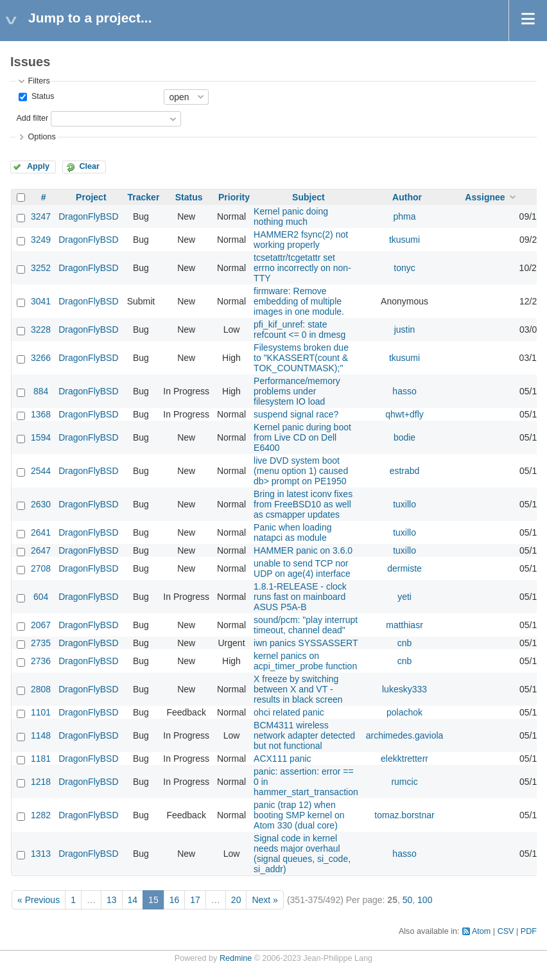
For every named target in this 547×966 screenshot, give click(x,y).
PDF (529, 931)
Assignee (485, 197)
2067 (41, 625)
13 (112, 900)
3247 (41, 216)
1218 (41, 782)
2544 (41, 471)
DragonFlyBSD (88, 216)
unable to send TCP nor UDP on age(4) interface (302, 568)
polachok (404, 712)
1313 (41, 853)
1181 (41, 758)
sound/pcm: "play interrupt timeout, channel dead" (306, 625)
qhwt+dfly (404, 414)
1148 (41, 735)
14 (133, 900)
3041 (41, 301)
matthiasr (404, 625)
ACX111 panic (282, 758)
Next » (264, 900)
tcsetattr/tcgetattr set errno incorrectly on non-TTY (302, 267)
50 (408, 900)
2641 (41, 532)
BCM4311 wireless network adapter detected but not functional (304, 735)
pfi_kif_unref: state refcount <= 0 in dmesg (299, 329)
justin (404, 329)
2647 (41, 550)
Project (91, 197)
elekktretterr (404, 758)
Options (41, 136)
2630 (41, 504)
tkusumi (404, 239)
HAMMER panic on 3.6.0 (303, 550)
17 (195, 900)
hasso (404, 391)
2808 (41, 689)
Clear (89, 166)
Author (407, 197)
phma (405, 216)
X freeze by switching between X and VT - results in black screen (298, 689)
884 (40, 391)
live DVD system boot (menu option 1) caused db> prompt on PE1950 (301, 470)
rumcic (404, 782)
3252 (41, 268)
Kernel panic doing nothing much (291, 216)
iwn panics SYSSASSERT (306, 643)
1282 (41, 815)
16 (174, 900)
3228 (41, 329)
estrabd (405, 471)
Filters (38, 80)
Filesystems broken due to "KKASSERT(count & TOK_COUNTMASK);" (301, 357)
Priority (234, 197)
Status (41, 96)
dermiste (404, 568)
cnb (404, 643)
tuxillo (404, 504)
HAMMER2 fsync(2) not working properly (301, 239)
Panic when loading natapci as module (292, 532)
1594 (41, 437)
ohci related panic (289, 712)
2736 (41, 661)
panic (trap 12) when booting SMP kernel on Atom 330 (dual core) (299, 815)
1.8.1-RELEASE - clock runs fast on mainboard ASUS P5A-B (300, 596)
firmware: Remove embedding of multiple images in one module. (299, 301)
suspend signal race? (296, 414)
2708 (41, 568)
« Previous (38, 900)
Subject (308, 197)
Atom (481, 931)
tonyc (404, 268)
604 (40, 597)
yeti (404, 597)
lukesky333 (404, 689)
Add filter (32, 118)
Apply (38, 166)
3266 (41, 358)
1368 (41, 414)
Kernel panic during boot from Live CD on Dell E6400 (302, 437)
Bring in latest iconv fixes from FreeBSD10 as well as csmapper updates (303, 504)
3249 (41, 239)
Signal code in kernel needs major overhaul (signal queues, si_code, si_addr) (302, 853)
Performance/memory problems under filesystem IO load (297, 391)
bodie (404, 437)
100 (424, 900)
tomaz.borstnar (404, 815)
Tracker (144, 197)
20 (236, 900)
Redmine (236, 958)
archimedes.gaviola (405, 735)
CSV (506, 931)
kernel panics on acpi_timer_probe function (305, 661)
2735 (41, 643)
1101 (41, 712)
